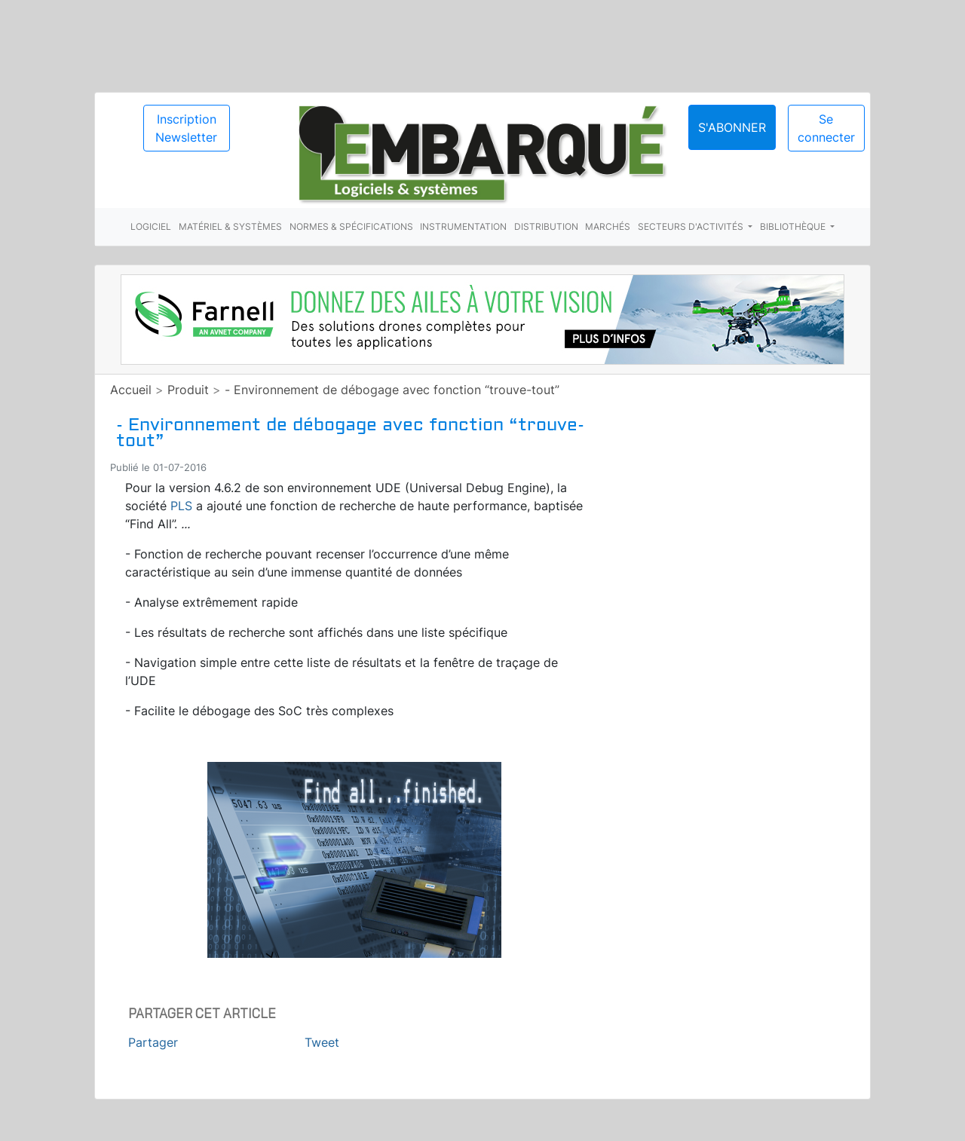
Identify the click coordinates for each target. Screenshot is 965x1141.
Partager (153, 1042)
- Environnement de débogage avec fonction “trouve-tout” (392, 389)
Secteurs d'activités (692, 226)
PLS (181, 505)
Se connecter (826, 128)
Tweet (322, 1042)
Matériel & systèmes (230, 226)
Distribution (546, 226)
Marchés (607, 226)
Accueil (131, 389)
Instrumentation (463, 226)
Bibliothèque (794, 226)
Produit (188, 389)
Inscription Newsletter (186, 128)
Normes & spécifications (351, 226)
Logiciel (150, 226)
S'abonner (732, 127)
